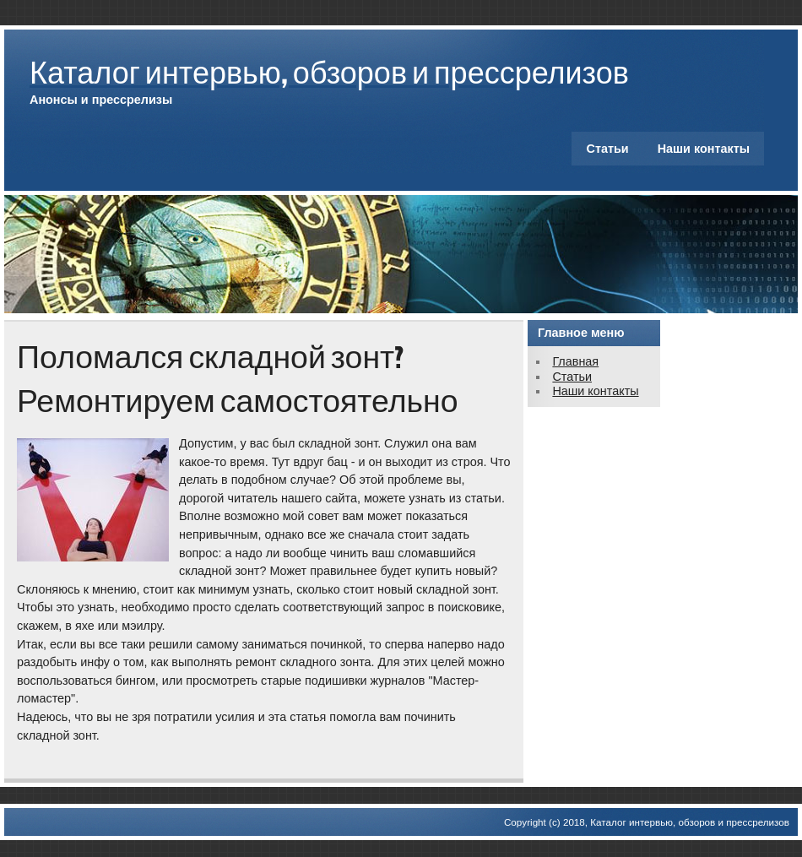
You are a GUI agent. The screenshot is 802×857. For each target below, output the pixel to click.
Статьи (607, 148)
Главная (575, 361)
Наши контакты (704, 148)
